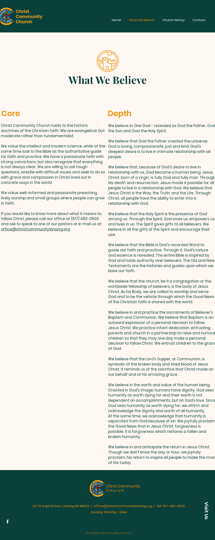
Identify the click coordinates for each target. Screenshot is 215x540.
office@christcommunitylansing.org (35, 229)
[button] (206, 510)
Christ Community (123, 488)
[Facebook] (7, 521)
